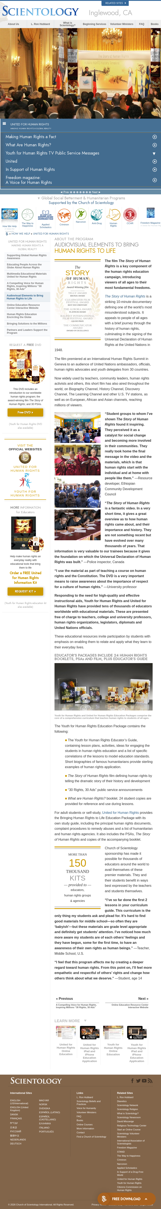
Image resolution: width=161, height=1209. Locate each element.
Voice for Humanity (86, 1108)
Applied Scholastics (45, 218)
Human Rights (113, 217)
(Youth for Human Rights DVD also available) (25, 426)
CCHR (130, 216)
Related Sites (115, 3)
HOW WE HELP (21, 234)
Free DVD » (25, 412)
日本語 (13, 1127)
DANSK (14, 1114)
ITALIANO (44, 1127)
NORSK (43, 1104)
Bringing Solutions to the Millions (27, 323)
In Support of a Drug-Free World (130, 1173)
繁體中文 (14, 1135)
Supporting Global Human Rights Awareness (27, 257)
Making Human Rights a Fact (31, 137)
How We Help (9, 226)
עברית (14, 1123)
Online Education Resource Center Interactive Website (23, 306)
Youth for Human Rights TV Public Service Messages (52, 153)
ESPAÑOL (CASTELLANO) (47, 1118)
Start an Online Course (128, 1129)
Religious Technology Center (131, 1125)
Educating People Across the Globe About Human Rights (24, 266)
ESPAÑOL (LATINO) (49, 1112)
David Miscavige (125, 1121)
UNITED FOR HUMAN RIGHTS (51, 234)
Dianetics (121, 1101)
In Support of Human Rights (30, 169)
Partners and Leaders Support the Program (27, 331)
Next (94, 192)
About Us (13, 24)
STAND (121, 1152)
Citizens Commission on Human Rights (129, 1188)
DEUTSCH (15, 1143)
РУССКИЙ (15, 1131)
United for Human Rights (120, 812)
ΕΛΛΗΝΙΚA (45, 1123)
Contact (81, 1132)
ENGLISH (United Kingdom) (19, 1109)
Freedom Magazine (127, 1147)
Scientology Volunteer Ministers (128, 1135)
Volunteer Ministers (121, 24)
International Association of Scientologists (130, 1142)
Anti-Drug (97, 216)
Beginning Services (94, 24)
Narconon (80, 215)
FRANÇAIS (16, 1118)
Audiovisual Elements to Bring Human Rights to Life (25, 297)
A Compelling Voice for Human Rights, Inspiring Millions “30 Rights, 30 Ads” (25, 286)
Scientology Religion (127, 1109)
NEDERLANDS (18, 1139)
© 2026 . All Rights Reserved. (41, 1204)
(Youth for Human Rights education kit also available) (25, 605)
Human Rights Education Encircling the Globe (22, 316)
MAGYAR (44, 1100)
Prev (66, 192)
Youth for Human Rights (129, 1183)
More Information (85, 1128)
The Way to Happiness (27, 217)
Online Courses (85, 1124)
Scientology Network (127, 1105)
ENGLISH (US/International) (19, 1102)
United (11, 161)
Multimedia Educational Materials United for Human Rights (27, 275)
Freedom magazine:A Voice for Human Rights (29, 180)
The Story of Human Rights (125, 296)
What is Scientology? (67, 24)
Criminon (64, 217)
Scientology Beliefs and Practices (89, 1102)
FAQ (141, 24)
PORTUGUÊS (46, 1131)
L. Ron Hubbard (40, 24)
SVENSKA (44, 1108)
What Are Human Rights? (28, 145)
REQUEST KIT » (25, 591)
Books (154, 24)
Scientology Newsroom (129, 1117)
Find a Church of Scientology (91, 1136)
